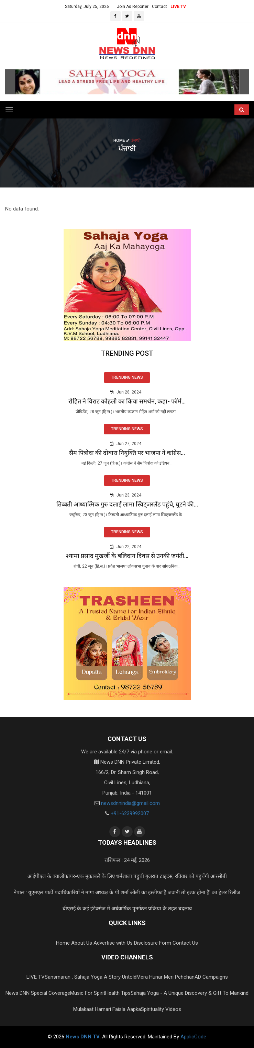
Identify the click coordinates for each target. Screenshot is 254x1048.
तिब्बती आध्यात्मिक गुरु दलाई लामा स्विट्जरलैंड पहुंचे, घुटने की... (127, 504)
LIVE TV (178, 6)
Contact (159, 6)
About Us (81, 943)
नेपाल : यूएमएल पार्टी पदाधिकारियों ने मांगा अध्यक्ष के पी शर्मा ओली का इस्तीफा (88, 892)
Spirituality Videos (161, 1009)
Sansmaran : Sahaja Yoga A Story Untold (90, 977)
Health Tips (118, 993)
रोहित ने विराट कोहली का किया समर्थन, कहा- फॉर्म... (127, 401)
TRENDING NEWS (127, 377)
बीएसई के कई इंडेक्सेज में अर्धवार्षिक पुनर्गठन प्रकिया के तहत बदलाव (127, 908)
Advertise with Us (113, 943)
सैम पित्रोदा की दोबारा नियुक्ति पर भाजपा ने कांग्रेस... (127, 452)
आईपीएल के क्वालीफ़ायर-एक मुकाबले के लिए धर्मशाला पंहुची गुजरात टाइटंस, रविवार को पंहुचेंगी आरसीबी (127, 876)
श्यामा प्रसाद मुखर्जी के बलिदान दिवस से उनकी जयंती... (127, 555)
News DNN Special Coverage (37, 993)
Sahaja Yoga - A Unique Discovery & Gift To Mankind (190, 993)
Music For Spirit (87, 993)
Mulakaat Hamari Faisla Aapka (107, 1009)
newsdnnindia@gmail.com (130, 803)
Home (122, 140)
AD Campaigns (211, 977)
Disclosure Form (152, 943)
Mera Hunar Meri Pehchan (165, 977)
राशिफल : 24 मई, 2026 (127, 860)
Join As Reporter (132, 6)
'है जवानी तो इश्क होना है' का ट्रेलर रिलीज (201, 892)
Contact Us (185, 943)
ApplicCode (193, 1037)
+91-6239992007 (130, 813)
